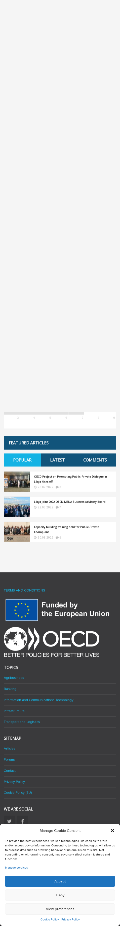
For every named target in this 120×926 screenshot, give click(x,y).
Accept (60, 881)
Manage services (16, 868)
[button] (112, 830)
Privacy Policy (70, 919)
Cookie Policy (50, 919)
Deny (60, 895)
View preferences (60, 909)
